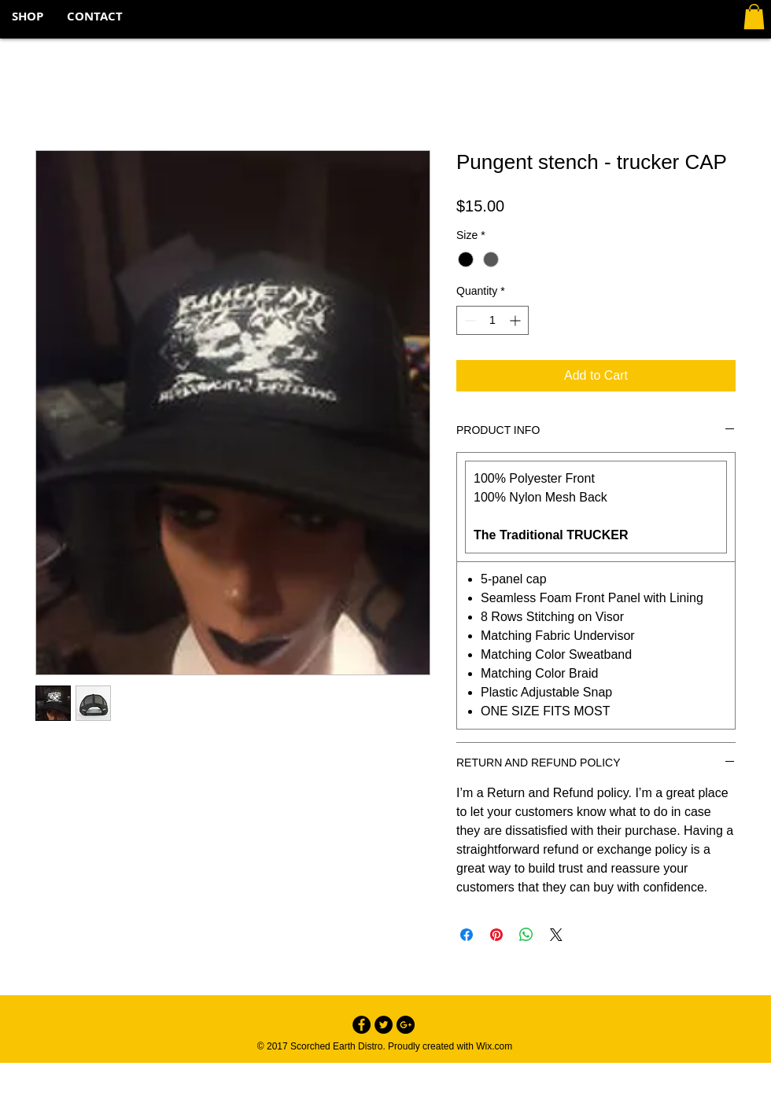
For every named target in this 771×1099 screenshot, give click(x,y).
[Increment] (516, 320)
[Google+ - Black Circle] (406, 1025)
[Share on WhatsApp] (526, 934)
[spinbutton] (492, 320)
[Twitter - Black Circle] (383, 1025)
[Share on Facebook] (466, 934)
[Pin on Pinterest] (496, 934)
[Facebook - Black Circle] (361, 1025)
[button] (754, 16)
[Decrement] (468, 320)
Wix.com (494, 1046)
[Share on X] (556, 934)
